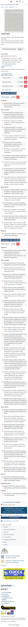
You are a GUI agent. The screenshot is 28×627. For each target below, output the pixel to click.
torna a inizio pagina (14, 625)
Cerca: (2, 4)
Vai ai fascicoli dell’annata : (12, 502)
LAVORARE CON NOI (6, 598)
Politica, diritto (7, 537)
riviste (6, 7)
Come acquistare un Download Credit (13, 515)
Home (2, 7)
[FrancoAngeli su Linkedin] (3, 589)
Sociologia (5, 532)
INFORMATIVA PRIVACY (7, 601)
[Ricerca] (26, 5)
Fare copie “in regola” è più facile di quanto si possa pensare (15, 561)
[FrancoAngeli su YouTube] (7, 589)
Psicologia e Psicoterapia (9, 529)
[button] (11, 1)
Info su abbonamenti (6, 89)
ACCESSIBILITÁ (5, 603)
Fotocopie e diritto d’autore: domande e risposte (13, 556)
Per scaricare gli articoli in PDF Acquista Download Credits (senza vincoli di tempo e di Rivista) (14, 510)
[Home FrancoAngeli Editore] (5, 2)
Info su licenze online (7, 65)
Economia (5, 527)
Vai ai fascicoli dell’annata (9, 49)
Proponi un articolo (14, 517)
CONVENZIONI (5, 596)
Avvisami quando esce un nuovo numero (11, 520)
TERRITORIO (11, 7)
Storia (4, 542)
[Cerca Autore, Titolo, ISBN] (14, 5)
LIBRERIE (3, 599)
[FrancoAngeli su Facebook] (1, 589)
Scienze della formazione (9, 539)
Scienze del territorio (8, 534)
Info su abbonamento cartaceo (9, 64)
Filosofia (5, 544)
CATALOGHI (4, 594)
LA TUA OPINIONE (6, 592)
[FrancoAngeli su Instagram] (5, 589)
